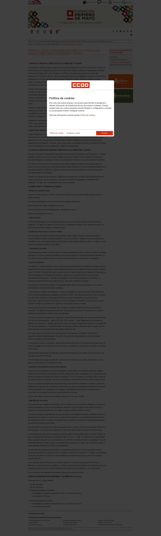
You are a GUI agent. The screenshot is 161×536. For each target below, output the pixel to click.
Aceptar (104, 133)
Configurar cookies (73, 133)
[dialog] (80, 108)
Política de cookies (87, 115)
